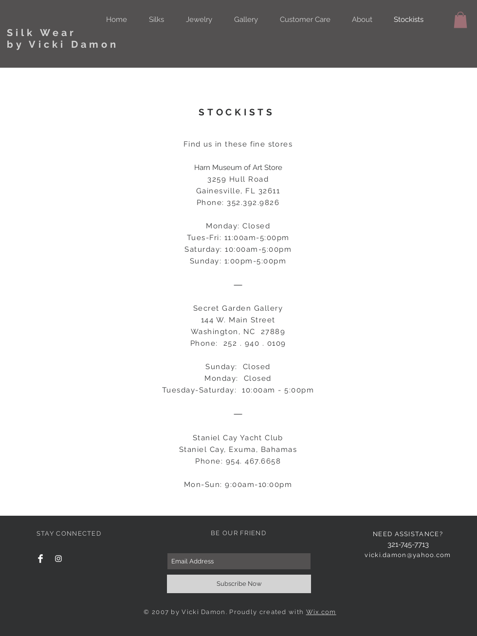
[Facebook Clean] (40, 558)
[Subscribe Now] (239, 584)
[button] (460, 20)
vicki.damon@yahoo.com (408, 555)
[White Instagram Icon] (58, 558)
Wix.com (321, 612)
